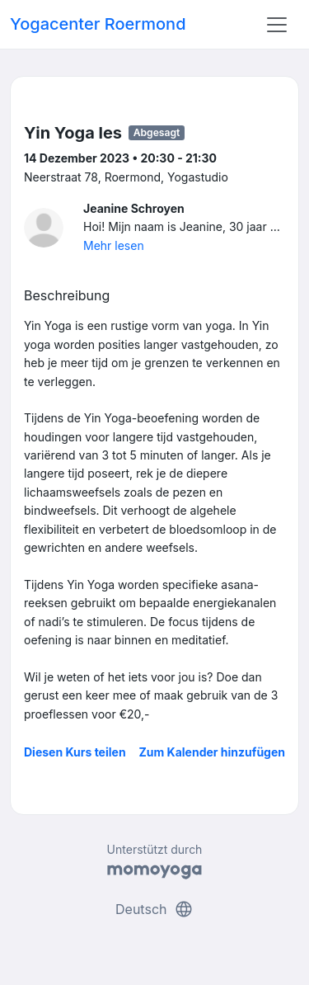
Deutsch (154, 909)
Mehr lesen (113, 245)
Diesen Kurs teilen (75, 752)
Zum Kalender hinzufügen (212, 752)
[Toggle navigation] (277, 24)
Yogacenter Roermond (98, 24)
